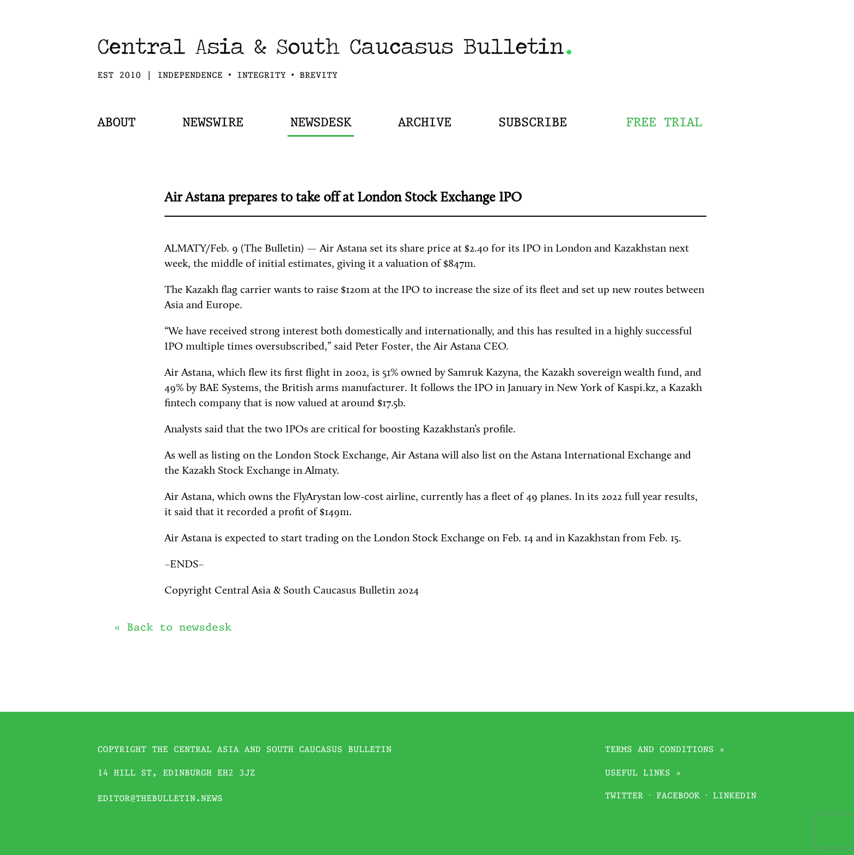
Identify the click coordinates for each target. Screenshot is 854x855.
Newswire (212, 123)
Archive (425, 123)
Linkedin (735, 796)
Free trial (664, 123)
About (116, 123)
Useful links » (643, 774)
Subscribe (532, 123)
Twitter (624, 796)
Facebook (678, 796)
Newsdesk (320, 123)
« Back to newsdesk (172, 628)
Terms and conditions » (665, 750)
